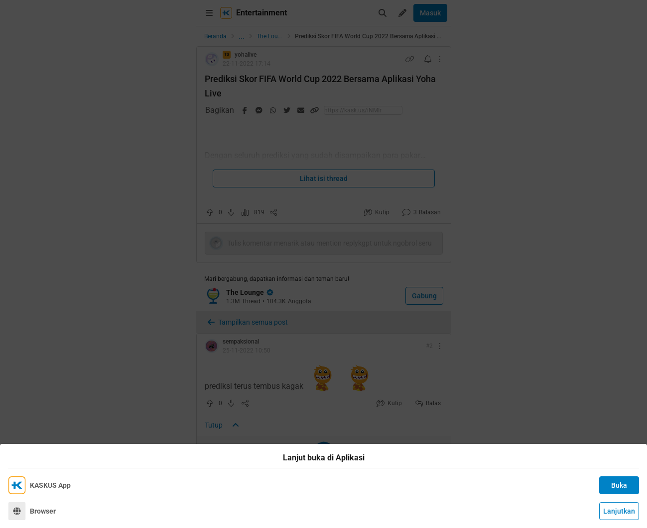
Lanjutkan (619, 511)
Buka (619, 485)
